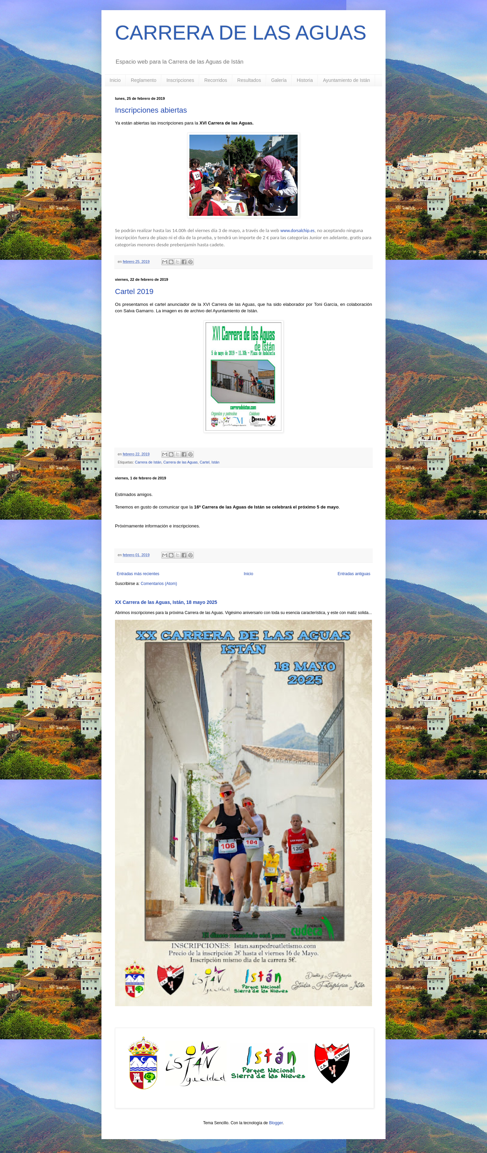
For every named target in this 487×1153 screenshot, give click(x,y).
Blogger (276, 1123)
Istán (215, 462)
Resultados (249, 80)
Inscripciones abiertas (151, 110)
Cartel (204, 462)
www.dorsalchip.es (297, 230)
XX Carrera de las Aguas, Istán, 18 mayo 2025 (166, 602)
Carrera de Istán (148, 462)
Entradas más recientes (138, 573)
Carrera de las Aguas (180, 462)
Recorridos (215, 80)
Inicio (115, 80)
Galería (279, 80)
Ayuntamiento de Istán (346, 80)
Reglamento (144, 80)
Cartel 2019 (134, 291)
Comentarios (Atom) (159, 583)
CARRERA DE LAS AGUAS (241, 32)
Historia (305, 80)
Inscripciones (180, 80)
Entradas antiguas (354, 573)
